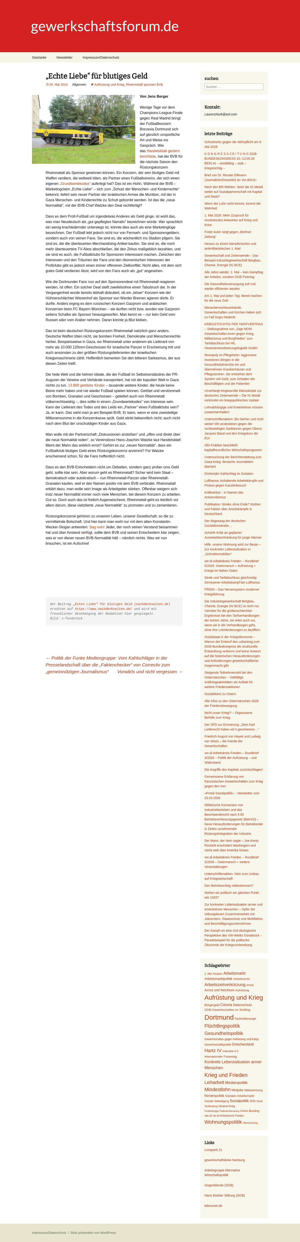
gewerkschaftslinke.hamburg (224, 1160)
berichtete (148, 156)
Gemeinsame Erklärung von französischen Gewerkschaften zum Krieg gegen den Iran (233, 781)
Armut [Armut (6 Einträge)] (250, 985)
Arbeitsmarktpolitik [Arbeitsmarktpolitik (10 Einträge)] (218, 979)
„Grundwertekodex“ (75, 184)
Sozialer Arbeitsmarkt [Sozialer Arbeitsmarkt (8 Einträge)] (239, 1096)
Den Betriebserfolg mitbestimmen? (228, 885)
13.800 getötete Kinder (86, 385)
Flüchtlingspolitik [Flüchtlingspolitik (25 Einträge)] (222, 1026)
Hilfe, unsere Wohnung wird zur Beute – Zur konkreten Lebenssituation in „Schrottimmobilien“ (232, 549)
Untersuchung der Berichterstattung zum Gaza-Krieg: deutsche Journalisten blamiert (232, 461)
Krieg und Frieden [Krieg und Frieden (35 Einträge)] (226, 1075)
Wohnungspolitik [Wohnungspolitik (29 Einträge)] (223, 1122)
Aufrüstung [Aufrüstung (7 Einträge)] (242, 990)
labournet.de (213, 1205)
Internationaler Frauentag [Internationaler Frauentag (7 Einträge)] (220, 1056)
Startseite (39, 57)
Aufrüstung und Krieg (109, 84)
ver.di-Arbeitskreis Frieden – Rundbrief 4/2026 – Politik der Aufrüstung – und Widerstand (231, 757)
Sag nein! (97, 527)
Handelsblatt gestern (163, 151)
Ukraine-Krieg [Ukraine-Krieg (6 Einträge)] (227, 1106)
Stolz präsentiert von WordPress (93, 1233)
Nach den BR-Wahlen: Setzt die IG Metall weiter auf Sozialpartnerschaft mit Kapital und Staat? (233, 191)
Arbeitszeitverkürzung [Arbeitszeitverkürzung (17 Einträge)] (225, 984)
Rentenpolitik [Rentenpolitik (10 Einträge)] (214, 1096)
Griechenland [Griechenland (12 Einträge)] (243, 1044)
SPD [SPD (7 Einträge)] (253, 1101)
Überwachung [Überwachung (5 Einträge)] (250, 1122)
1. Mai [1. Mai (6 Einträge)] (208, 973)
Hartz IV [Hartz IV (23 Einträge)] (212, 1050)
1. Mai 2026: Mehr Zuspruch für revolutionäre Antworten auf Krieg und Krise (231, 220)
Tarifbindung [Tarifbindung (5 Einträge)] (211, 1106)
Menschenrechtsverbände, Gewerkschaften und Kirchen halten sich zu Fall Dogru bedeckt (232, 312)
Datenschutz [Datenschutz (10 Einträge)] (242, 1005)
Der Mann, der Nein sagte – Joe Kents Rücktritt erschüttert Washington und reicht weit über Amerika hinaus (231, 845)
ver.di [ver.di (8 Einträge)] (208, 1115)
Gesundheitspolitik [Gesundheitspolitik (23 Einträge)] (223, 1033)
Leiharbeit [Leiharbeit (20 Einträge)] (214, 1082)
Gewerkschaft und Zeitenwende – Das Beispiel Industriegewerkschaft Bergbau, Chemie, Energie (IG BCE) (232, 260)
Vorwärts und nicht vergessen (150, 671)
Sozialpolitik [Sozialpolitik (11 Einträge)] (239, 1101)
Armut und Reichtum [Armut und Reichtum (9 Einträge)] (219, 990)
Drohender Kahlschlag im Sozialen (228, 473)
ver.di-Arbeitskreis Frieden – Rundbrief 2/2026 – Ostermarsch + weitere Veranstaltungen (231, 862)
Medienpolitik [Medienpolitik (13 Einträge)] (236, 1083)
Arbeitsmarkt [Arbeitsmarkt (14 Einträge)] (235, 973)
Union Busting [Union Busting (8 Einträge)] (249, 1111)
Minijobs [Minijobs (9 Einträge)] (237, 1090)
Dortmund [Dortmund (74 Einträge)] (219, 1017)
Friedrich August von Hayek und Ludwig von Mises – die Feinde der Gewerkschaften (232, 741)
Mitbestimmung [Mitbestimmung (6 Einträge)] (253, 1090)
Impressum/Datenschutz (101, 57)
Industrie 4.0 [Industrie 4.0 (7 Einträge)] (230, 1051)
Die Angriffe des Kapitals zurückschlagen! (233, 769)
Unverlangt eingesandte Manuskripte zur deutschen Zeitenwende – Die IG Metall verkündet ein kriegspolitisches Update (232, 395)
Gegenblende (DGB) (219, 1185)
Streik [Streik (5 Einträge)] (259, 1101)
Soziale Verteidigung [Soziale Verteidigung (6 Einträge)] (216, 1101)
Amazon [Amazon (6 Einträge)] (217, 973)
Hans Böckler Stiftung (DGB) (224, 1195)
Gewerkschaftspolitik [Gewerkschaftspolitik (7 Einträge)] (217, 1044)
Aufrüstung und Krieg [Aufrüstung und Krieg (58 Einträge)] (233, 997)
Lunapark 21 (213, 1150)
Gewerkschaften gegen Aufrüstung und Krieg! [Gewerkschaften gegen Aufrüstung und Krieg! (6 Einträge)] (231, 1039)
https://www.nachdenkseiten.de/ (103, 609)
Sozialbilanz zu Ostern (220, 694)
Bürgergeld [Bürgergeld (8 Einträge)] (211, 1005)
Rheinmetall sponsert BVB (144, 84)
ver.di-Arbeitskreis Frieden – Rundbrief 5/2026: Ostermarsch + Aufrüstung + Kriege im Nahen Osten (231, 565)
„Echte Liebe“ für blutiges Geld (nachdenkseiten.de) (121, 604)
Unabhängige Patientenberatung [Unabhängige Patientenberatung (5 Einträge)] (221, 1111)
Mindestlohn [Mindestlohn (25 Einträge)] (217, 1089)
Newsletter (65, 57)
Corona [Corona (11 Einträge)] (226, 1005)
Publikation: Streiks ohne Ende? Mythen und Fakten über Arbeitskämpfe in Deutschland (232, 509)
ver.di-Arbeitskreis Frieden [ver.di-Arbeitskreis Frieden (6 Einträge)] (228, 1115)
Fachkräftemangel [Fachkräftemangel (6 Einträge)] (245, 1018)
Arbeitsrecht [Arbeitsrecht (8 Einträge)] (241, 979)
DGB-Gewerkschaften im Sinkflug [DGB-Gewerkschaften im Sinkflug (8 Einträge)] (227, 1009)
